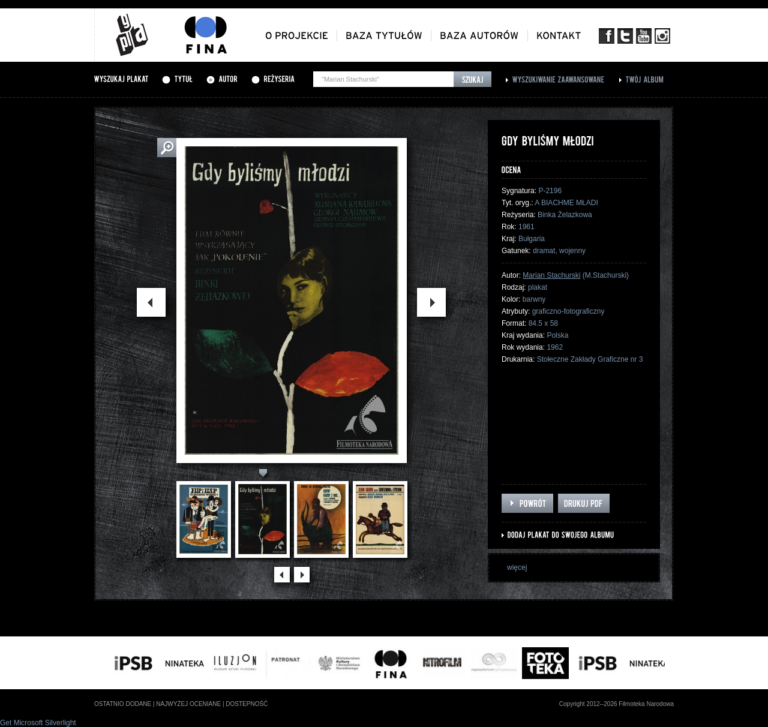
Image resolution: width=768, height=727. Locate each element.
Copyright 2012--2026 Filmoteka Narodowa (616, 704)
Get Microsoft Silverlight (38, 723)
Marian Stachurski (551, 275)
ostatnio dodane (122, 704)
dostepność (247, 704)
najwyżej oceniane (188, 704)
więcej (517, 567)
